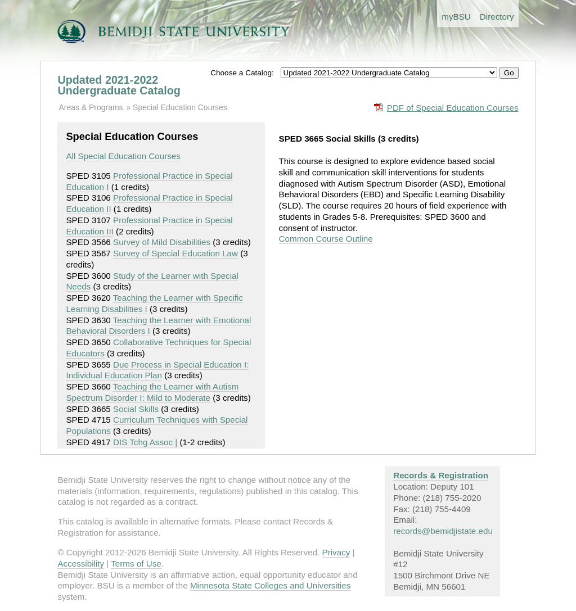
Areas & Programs (90, 107)
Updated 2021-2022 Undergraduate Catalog (118, 85)
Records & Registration (440, 475)
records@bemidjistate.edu (443, 531)
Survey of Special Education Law (175, 253)
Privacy (336, 552)
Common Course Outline (326, 238)
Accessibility (80, 563)
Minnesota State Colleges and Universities (270, 585)
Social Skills (136, 409)
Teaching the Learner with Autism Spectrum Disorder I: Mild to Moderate (152, 392)
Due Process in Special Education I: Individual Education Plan (157, 370)
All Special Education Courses (123, 156)
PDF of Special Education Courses (453, 107)
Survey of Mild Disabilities (161, 242)
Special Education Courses (180, 107)
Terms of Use (136, 563)
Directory (497, 16)
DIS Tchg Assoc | (145, 442)
